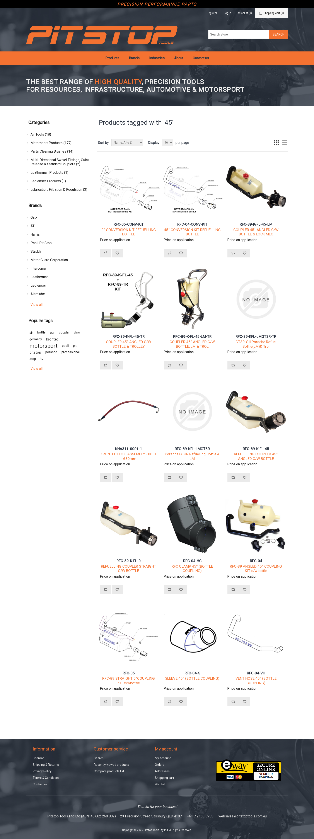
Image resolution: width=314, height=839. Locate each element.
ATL (33, 226)
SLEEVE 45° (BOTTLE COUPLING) (192, 678)
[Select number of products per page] (167, 142)
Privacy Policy (42, 771)
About (178, 58)
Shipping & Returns (46, 764)
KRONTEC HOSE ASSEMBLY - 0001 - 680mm (129, 456)
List (284, 142)
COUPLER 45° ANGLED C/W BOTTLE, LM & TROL (192, 344)
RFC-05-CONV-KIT (129, 224)
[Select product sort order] (127, 142)
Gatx (34, 217)
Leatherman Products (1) (49, 172)
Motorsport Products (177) (51, 143)
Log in (227, 13)
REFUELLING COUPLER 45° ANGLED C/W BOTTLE (256, 456)
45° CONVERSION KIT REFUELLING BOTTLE (192, 232)
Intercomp (38, 268)
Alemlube (38, 294)
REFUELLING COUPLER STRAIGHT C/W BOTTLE (128, 568)
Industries (157, 58)
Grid (276, 142)
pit (75, 346)
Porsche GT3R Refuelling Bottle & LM (192, 456)
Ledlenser (38, 285)
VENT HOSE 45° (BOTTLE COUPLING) (256, 680)
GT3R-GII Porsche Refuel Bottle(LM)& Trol (256, 344)
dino (77, 332)
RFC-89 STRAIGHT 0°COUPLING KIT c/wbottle (128, 680)
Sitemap (38, 758)
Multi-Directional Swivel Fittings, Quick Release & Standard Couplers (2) (60, 162)
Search (99, 758)
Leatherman (39, 277)
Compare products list (109, 771)
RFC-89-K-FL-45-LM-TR (192, 336)
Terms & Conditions (46, 777)
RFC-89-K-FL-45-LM (256, 224)
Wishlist (160, 784)
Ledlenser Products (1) (48, 181)
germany (35, 339)
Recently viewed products (111, 764)
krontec (52, 339)
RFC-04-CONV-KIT (192, 224)
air (31, 333)
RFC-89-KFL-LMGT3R (192, 449)
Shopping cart (164, 777)
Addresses (162, 771)
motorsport (43, 345)
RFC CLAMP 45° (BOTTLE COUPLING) (192, 568)
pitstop (35, 352)
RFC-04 (256, 561)
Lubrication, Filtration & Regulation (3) (59, 189)
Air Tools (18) (41, 134)
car (52, 333)
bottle (41, 332)
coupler (64, 332)
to (41, 359)
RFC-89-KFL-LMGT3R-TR (256, 336)
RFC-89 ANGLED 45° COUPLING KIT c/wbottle (256, 568)
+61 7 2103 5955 (200, 816)
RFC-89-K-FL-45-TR (129, 336)
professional (70, 352)
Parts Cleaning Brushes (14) (52, 151)
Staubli (36, 251)
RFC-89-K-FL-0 (128, 561)
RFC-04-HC (192, 561)
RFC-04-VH (256, 673)
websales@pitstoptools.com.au (242, 816)
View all (37, 305)
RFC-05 (129, 673)
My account (163, 758)
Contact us (201, 58)
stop (32, 359)
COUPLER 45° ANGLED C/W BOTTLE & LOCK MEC (255, 232)
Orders (159, 764)
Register (212, 13)
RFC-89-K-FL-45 (256, 449)
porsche (51, 352)
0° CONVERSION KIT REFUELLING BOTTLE (128, 232)
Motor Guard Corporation (49, 260)
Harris (35, 234)
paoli (65, 346)
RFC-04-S (192, 673)
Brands (134, 58)
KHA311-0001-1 (128, 449)
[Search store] (238, 34)
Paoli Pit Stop (41, 243)
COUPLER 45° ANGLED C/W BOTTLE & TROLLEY (128, 344)
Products (112, 58)
